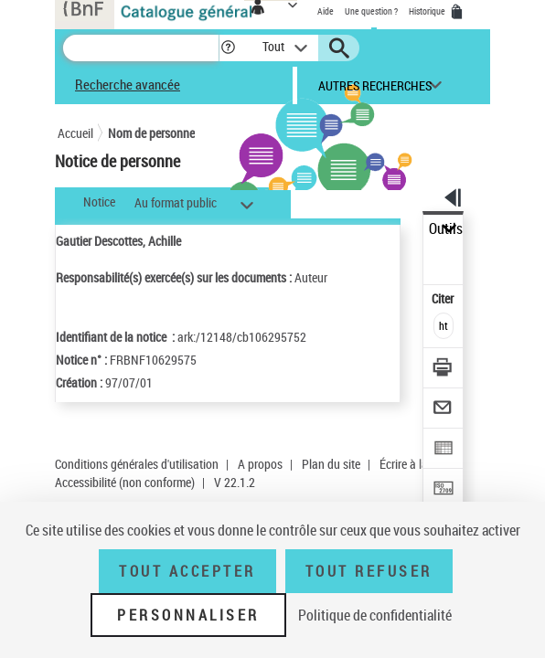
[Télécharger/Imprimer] (444, 369)
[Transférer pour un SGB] (444, 490)
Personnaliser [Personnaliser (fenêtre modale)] (188, 615)
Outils (446, 229)
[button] (228, 48)
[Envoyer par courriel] (444, 410)
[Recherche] (141, 48)
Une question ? (371, 11)
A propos (260, 463)
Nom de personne (151, 133)
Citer (444, 298)
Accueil (75, 133)
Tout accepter (187, 571)
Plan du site (331, 463)
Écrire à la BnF (415, 463)
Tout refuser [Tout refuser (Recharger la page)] (369, 571)
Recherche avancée (127, 84)
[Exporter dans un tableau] (444, 450)
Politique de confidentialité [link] (375, 615)
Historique (428, 11)
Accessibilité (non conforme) (125, 482)
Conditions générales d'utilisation (137, 463)
